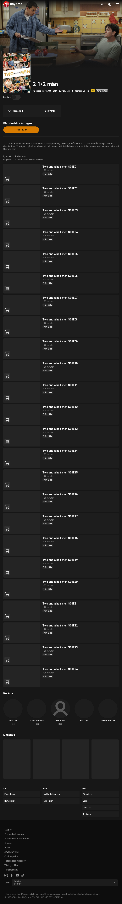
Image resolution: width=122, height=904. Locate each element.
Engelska (7, 160)
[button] (32, 111)
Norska (32, 160)
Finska (25, 160)
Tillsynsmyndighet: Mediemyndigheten (21, 894)
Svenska (39, 160)
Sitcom (86, 91)
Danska (18, 160)
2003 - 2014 (51, 91)
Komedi (78, 91)
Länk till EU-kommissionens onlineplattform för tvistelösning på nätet (70, 894)
